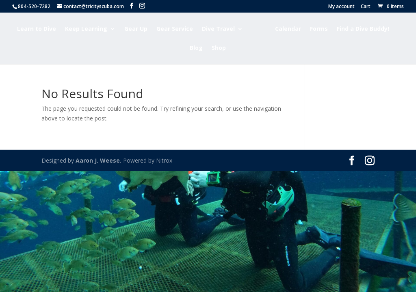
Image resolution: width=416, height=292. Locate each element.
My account (341, 7)
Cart (365, 7)
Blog (196, 48)
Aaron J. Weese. (98, 160)
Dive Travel (218, 29)
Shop (219, 48)
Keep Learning (86, 29)
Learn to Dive (36, 29)
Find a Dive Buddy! (363, 29)
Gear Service (174, 29)
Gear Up (135, 29)
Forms (319, 29)
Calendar (288, 29)
